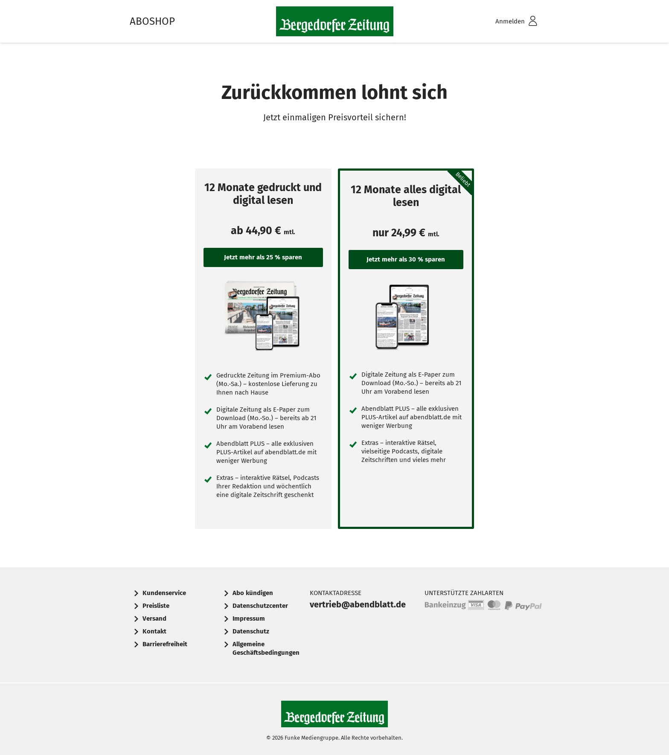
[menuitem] (505, 22)
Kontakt (154, 631)
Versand (154, 618)
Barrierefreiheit (165, 644)
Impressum (249, 618)
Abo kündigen (253, 593)
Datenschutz (251, 631)
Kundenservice (164, 593)
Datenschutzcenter (260, 606)
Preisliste (156, 606)
